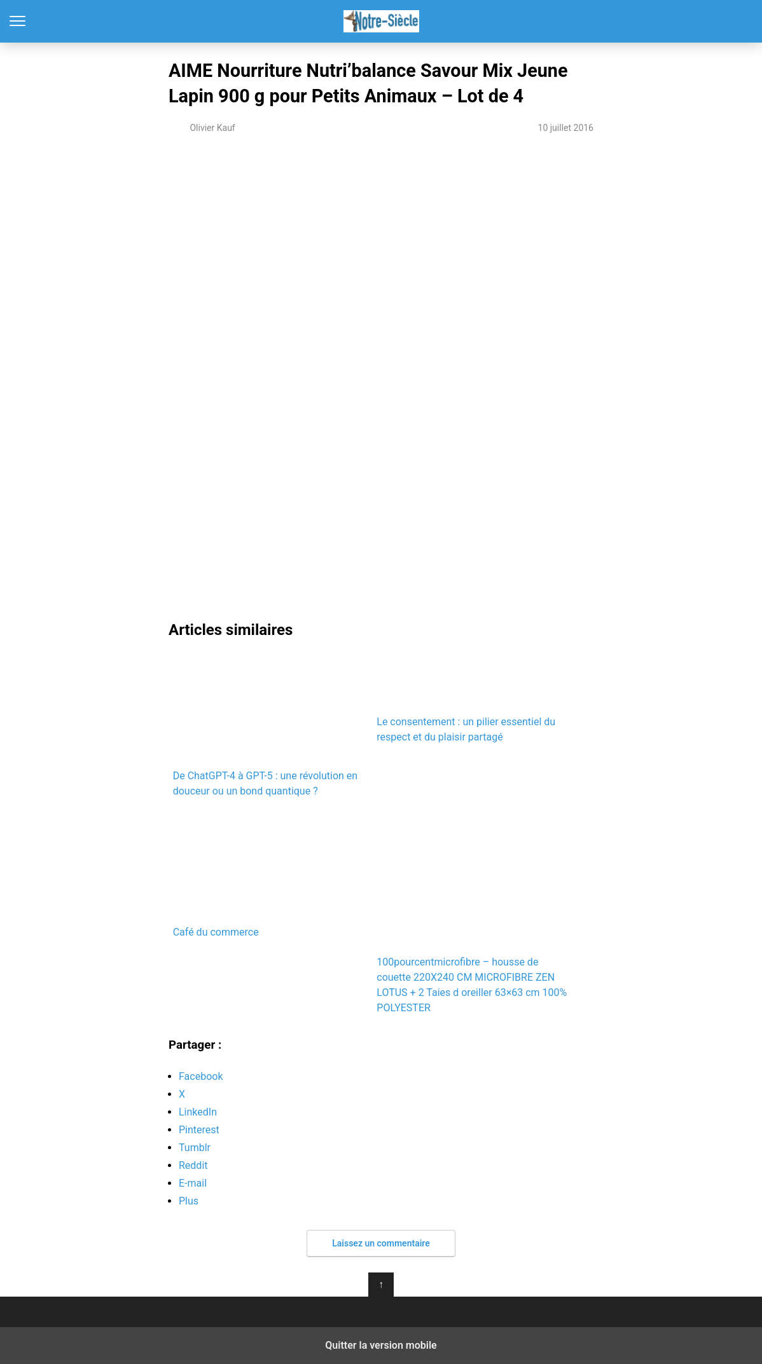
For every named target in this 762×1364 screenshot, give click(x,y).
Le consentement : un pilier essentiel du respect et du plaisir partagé (474, 697)
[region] (381, 253)
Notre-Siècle (381, 21)
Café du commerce (270, 874)
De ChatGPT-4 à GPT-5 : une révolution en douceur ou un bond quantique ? (270, 724)
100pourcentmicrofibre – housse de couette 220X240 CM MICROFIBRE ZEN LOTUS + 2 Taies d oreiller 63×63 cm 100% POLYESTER (472, 912)
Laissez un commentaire (381, 1243)
